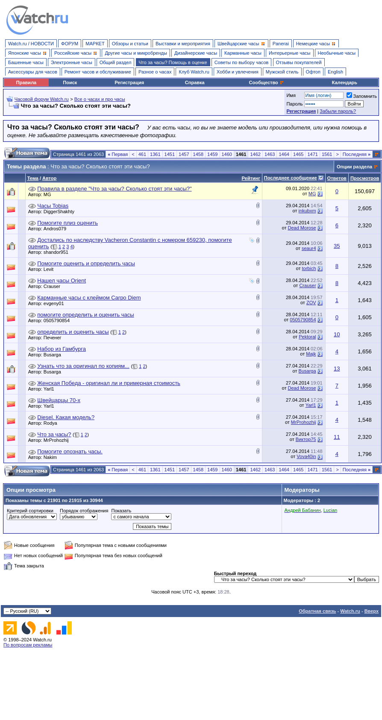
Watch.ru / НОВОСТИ (31, 43)
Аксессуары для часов (32, 71)
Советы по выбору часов (242, 62)
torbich (309, 268)
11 (337, 437)
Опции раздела (354, 166)
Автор (49, 178)
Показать (121, 510)
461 (142, 154)
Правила (26, 82)
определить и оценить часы (73, 332)
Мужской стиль (282, 71)
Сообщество (266, 82)
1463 (269, 154)
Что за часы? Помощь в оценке (173, 62)
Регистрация (129, 82)
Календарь (344, 82)
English (335, 71)
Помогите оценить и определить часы (86, 263)
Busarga (54, 354)
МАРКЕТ (94, 43)
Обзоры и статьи (130, 43)
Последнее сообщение (290, 177)
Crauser (54, 286)
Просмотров (364, 178)
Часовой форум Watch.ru (42, 99)
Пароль (294, 103)
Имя (290, 95)
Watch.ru (350, 611)
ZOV (311, 302)
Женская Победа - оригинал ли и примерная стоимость (108, 383)
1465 (298, 154)
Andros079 (57, 228)
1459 (212, 154)
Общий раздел (116, 62)
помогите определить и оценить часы (85, 315)
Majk (311, 353)
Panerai (281, 43)
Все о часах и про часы (99, 99)
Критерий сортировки (30, 510)
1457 (184, 154)
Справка (195, 82)
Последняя (356, 154)
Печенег (55, 337)
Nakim (52, 457)
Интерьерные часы (290, 53)
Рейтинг (250, 178)
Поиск (70, 82)
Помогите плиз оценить (67, 223)
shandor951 (58, 252)
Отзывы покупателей (299, 62)
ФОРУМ (69, 43)
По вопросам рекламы (28, 644)
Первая (118, 154)
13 (337, 368)
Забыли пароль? (338, 111)
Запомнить (362, 96)
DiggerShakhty (61, 211)
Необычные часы (337, 53)
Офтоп (313, 71)
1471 (312, 154)
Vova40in (306, 456)
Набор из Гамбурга (61, 349)
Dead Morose (302, 227)
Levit (51, 269)
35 (337, 246)
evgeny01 (56, 303)
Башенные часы (26, 62)
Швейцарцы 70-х (58, 400)
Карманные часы (243, 53)
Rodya (53, 423)
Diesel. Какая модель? (65, 417)
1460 (227, 154)
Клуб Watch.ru (194, 71)
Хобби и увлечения (238, 71)
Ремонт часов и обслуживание (98, 71)
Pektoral (307, 336)
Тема (32, 178)
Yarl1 (51, 388)
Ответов (337, 178)
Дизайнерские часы (195, 53)
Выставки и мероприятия (183, 43)
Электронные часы (71, 62)
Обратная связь (317, 611)
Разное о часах (155, 71)
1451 (170, 154)
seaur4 (309, 248)
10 (337, 334)
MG (50, 194)
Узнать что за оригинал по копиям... (83, 366)
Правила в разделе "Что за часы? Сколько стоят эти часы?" (114, 188)
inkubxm (307, 210)
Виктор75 (306, 439)
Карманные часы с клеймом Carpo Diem (89, 297)
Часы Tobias (52, 206)
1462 (255, 154)
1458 (198, 154)
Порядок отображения (84, 510)
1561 (327, 154)
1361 (155, 154)
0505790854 (59, 320)
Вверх (371, 611)
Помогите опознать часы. (70, 451)
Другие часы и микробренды (136, 53)
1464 (284, 154)
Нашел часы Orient (61, 280)
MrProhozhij (303, 422)
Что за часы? (54, 434)
